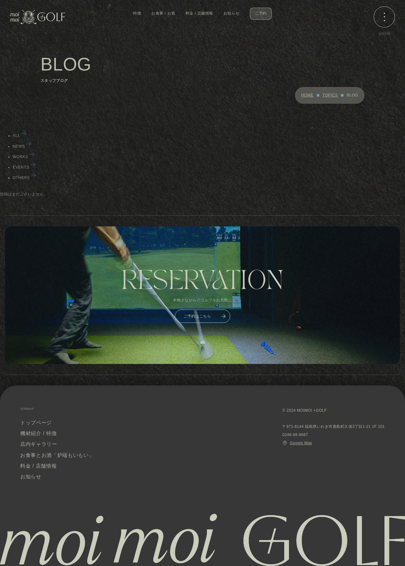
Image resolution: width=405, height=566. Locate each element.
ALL (20, 135)
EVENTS (25, 167)
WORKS (24, 157)
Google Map (297, 443)
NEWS (23, 146)
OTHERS (25, 177)
